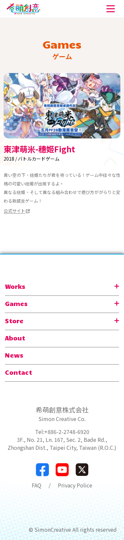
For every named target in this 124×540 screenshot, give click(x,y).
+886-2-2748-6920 (66, 432)
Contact (18, 372)
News (14, 355)
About (15, 338)
